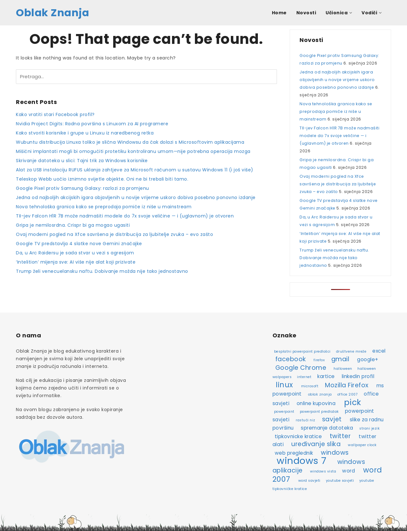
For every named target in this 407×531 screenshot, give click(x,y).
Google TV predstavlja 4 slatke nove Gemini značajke (79, 243)
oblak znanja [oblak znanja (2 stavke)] (320, 394)
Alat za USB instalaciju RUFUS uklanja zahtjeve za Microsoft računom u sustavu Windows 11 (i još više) (134, 170)
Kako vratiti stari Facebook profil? (55, 114)
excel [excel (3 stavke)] (379, 351)
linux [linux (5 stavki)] (284, 385)
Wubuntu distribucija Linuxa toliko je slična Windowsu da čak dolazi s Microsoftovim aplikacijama (130, 142)
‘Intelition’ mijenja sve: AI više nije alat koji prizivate (75, 262)
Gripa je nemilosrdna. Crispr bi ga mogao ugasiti (73, 225)
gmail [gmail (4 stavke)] (340, 359)
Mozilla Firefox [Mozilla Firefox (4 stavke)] (347, 385)
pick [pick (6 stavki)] (352, 402)
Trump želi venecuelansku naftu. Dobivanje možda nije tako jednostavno (102, 271)
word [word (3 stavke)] (348, 470)
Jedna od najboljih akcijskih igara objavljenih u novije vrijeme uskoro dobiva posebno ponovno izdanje (136, 197)
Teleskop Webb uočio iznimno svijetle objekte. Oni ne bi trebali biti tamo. (102, 179)
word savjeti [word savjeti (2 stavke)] (309, 480)
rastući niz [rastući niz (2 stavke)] (305, 420)
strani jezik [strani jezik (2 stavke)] (369, 428)
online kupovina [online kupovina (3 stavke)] (316, 403)
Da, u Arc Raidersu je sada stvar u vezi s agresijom (75, 253)
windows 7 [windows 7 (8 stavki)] (302, 460)
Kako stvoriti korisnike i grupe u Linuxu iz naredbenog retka (85, 133)
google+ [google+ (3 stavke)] (367, 359)
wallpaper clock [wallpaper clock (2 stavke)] (362, 445)
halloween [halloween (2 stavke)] (343, 368)
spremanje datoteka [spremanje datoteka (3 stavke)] (327, 427)
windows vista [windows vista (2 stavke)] (323, 471)
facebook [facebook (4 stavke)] (290, 359)
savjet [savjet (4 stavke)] (332, 419)
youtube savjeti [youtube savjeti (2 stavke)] (340, 480)
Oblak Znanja (52, 12)
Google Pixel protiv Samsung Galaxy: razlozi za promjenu (82, 188)
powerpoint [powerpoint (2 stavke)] (284, 411)
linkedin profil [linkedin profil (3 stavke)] (358, 376)
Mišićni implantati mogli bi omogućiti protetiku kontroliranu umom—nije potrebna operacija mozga (133, 151)
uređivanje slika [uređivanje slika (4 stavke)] (316, 444)
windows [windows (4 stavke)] (335, 452)
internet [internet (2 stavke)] (304, 377)
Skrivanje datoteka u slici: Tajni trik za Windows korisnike (82, 160)
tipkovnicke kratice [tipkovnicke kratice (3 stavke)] (298, 436)
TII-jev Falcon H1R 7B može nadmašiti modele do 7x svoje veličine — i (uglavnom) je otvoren (125, 216)
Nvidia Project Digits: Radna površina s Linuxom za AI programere (92, 124)
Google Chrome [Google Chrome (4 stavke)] (301, 367)
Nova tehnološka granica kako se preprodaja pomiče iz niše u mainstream (103, 206)
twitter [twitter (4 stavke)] (340, 436)
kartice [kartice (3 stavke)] (326, 376)
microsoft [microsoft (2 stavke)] (310, 386)
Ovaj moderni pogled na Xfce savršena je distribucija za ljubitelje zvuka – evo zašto (114, 234)
